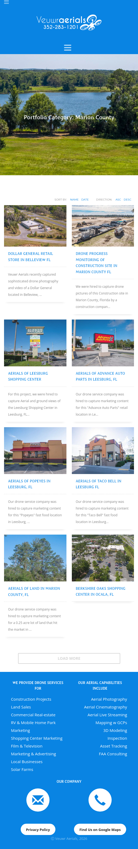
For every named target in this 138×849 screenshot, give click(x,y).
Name (74, 199)
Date (85, 199)
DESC (127, 199)
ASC (118, 199)
